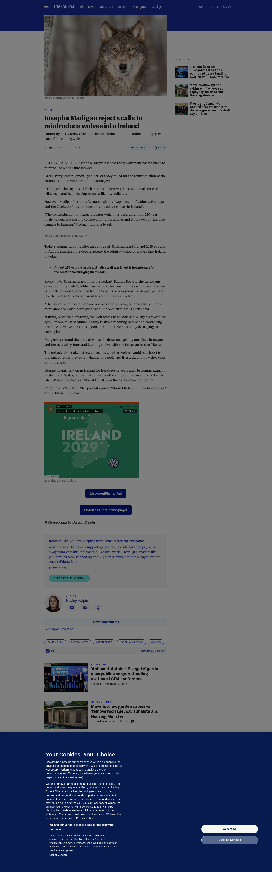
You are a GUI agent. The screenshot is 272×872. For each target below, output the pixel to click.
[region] (136, 802)
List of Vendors (58, 854)
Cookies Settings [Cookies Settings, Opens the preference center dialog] (230, 840)
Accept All (229, 829)
